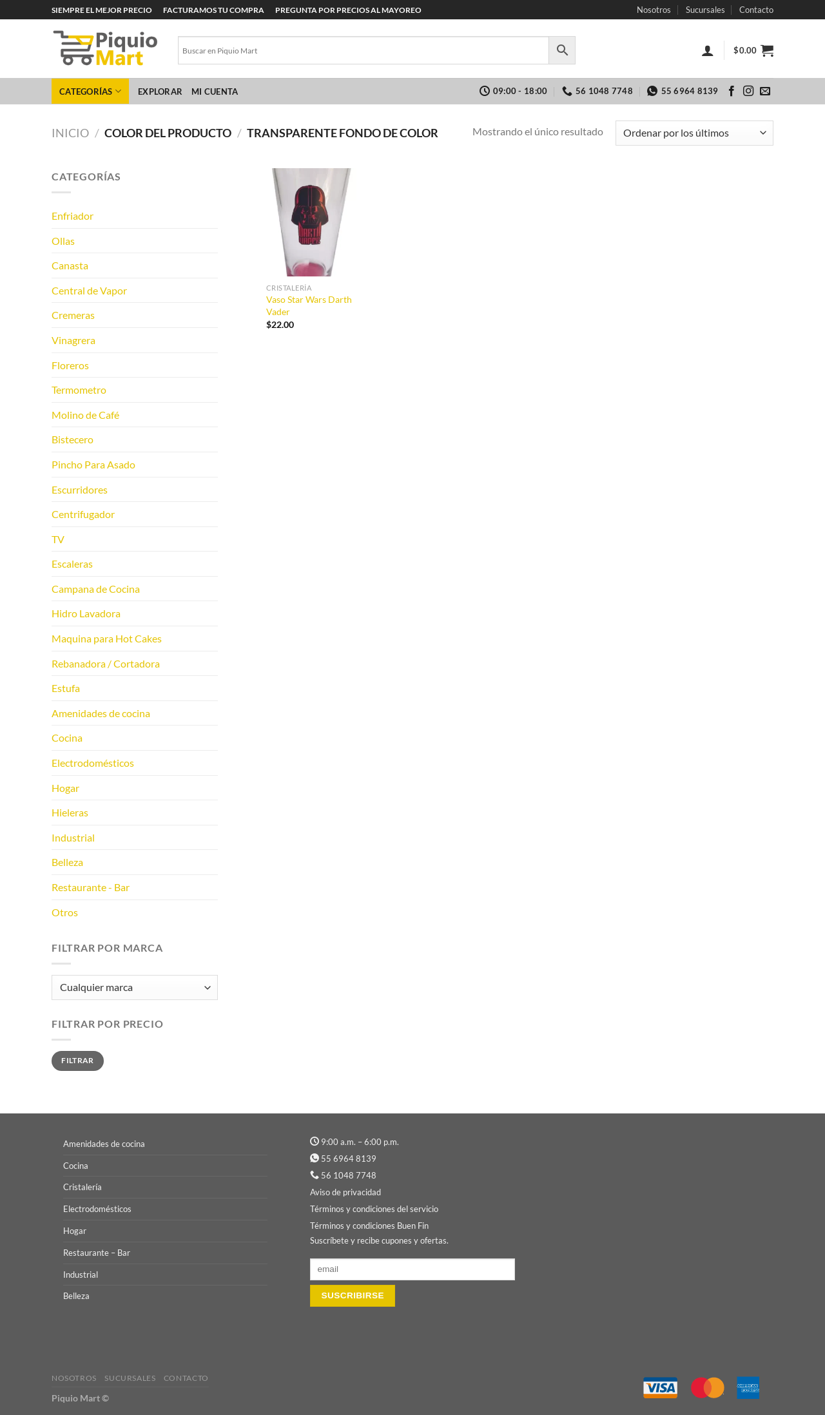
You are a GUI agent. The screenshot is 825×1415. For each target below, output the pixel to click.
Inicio (70, 133)
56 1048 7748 (348, 1175)
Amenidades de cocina (101, 713)
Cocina (67, 737)
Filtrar (77, 1060)
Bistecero (72, 439)
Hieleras (70, 812)
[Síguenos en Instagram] (748, 91)
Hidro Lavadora (86, 613)
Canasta (70, 265)
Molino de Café (85, 415)
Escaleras (72, 563)
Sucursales (705, 10)
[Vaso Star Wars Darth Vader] (311, 222)
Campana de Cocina (96, 588)
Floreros (70, 365)
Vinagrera (73, 340)
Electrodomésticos (93, 762)
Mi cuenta (214, 91)
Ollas (63, 241)
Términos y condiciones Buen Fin (369, 1225)
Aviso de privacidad (345, 1192)
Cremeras (73, 315)
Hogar (65, 788)
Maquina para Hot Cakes (107, 638)
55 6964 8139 (348, 1158)
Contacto (756, 10)
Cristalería (82, 1187)
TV (58, 539)
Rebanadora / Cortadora (106, 663)
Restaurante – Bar (96, 1252)
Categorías (90, 91)
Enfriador (72, 215)
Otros (65, 912)
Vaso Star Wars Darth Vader (309, 305)
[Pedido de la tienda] (694, 133)
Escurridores (80, 489)
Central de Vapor (89, 290)
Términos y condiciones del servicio (374, 1209)
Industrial (73, 837)
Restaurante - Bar (91, 887)
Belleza (67, 862)
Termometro (79, 389)
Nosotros (654, 10)
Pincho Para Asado (93, 464)
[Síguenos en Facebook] (731, 91)
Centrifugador (83, 514)
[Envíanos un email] (765, 91)
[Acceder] (707, 50)
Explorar (160, 91)
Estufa (66, 688)
